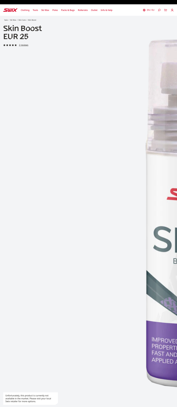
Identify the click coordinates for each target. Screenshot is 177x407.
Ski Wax (13, 20)
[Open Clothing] (25, 10)
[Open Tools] (35, 10)
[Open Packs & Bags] (68, 10)
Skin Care (22, 20)
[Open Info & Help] (106, 10)
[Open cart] (165, 10)
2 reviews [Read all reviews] (23, 45)
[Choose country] (148, 10)
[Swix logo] (10, 10)
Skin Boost (32, 20)
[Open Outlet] (94, 10)
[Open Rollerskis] (83, 10)
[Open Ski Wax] (45, 10)
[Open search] (159, 10)
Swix (6, 20)
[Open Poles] (55, 10)
